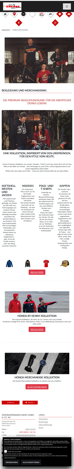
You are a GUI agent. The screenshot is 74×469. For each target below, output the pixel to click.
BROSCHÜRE (37, 272)
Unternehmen (43, 419)
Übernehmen (12, 462)
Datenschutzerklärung (47, 444)
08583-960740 (30, 429)
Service (41, 428)
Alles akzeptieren (31, 462)
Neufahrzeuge (43, 422)
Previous (7, 60)
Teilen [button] (29, 402)
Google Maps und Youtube (14, 451)
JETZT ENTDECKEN (37, 386)
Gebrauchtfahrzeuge (45, 425)
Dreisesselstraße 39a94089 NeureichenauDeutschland (9, 423)
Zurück (10, 402)
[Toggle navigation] (67, 6)
